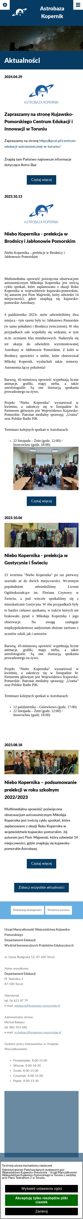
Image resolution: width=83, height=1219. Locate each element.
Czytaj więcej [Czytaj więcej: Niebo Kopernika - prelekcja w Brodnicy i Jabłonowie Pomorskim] (41, 501)
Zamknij (41, 1211)
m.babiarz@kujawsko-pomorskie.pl (37, 1037)
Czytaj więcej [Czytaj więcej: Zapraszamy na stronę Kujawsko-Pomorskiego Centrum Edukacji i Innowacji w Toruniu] (41, 180)
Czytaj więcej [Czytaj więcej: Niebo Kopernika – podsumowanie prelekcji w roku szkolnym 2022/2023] (41, 863)
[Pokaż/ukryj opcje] (5, 5)
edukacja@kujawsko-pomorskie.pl (37, 1010)
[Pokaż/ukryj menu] (78, 5)
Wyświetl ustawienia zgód (41, 1188)
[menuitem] (27, 915)
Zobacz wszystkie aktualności (41, 887)
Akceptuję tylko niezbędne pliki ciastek (41, 1200)
